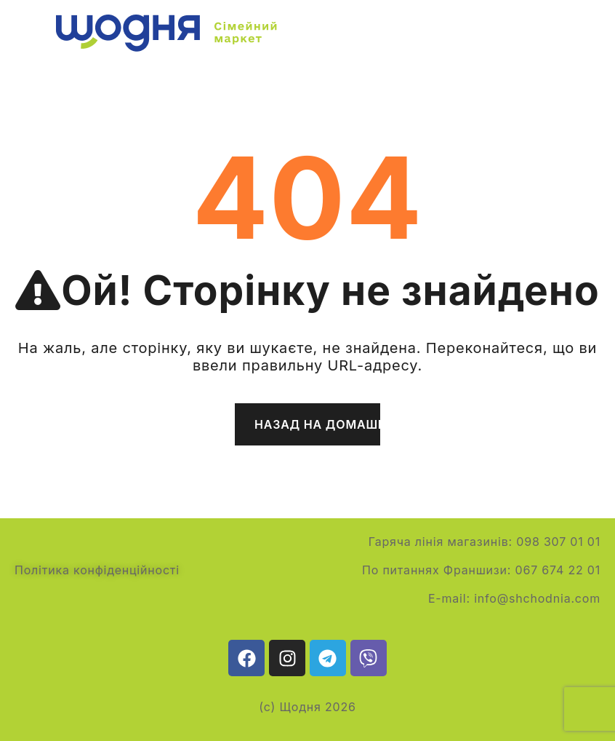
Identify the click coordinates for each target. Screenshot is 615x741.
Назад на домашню (317, 424)
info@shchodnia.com (537, 598)
